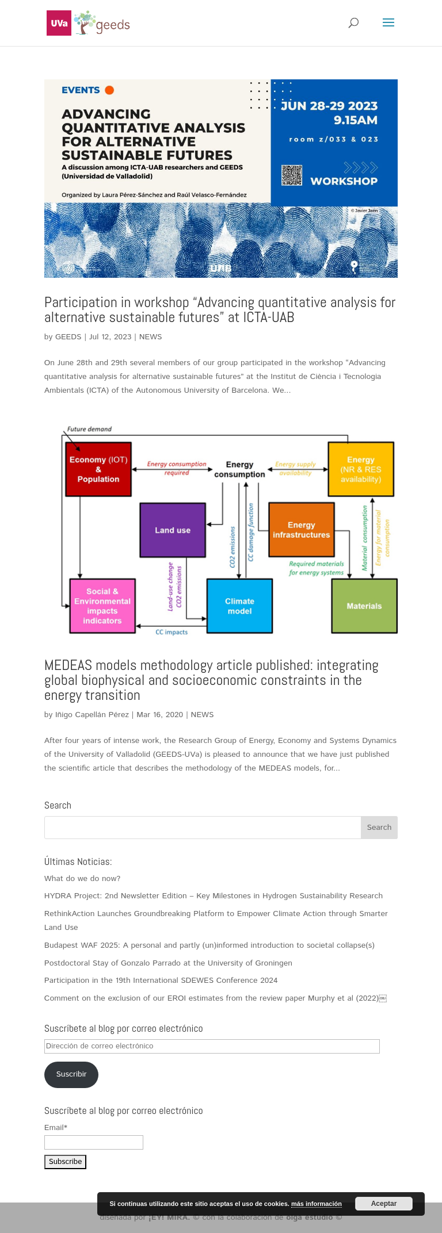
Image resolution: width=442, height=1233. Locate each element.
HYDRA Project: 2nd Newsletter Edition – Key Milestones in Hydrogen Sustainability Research (213, 896)
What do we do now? (82, 878)
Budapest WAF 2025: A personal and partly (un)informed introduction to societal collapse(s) (209, 945)
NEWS (150, 337)
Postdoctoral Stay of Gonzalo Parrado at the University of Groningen (168, 963)
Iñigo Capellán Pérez (92, 715)
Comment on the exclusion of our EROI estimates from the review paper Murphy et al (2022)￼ (215, 998)
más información (316, 1203)
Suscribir (71, 1074)
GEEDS (68, 337)
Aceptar (384, 1204)
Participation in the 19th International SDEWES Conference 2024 (161, 980)
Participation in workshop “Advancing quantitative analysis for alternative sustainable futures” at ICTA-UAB (220, 310)
